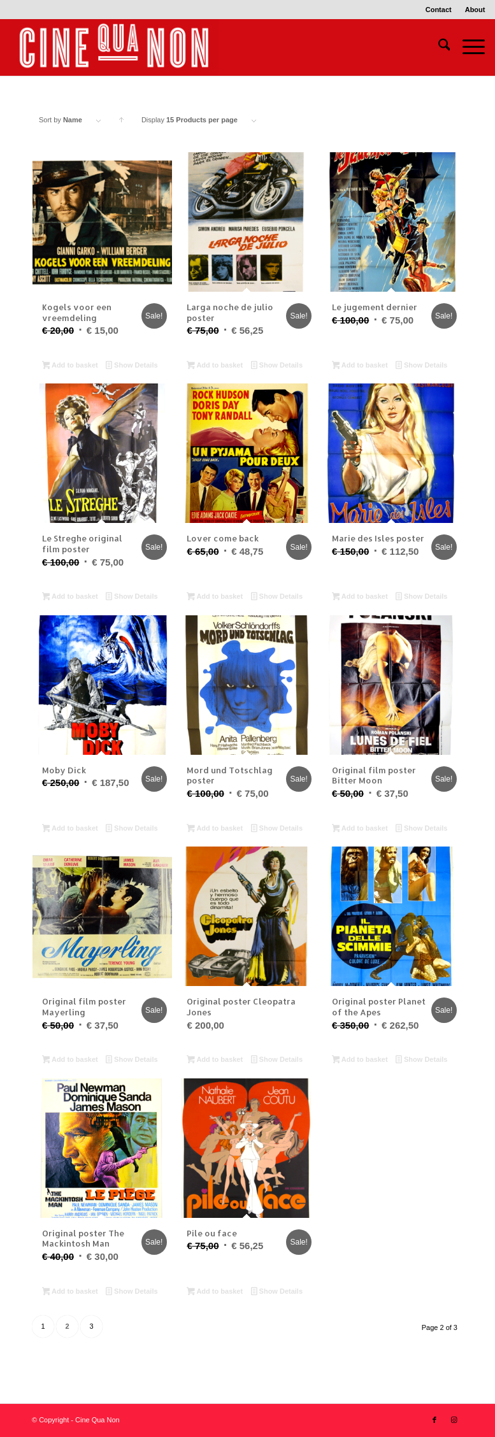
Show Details (131, 366)
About (475, 9)
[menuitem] (439, 9)
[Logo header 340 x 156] (114, 47)
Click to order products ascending (121, 123)
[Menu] (467, 47)
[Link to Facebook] (434, 1419)
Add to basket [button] (70, 366)
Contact (439, 9)
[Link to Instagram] (453, 1419)
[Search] (438, 47)
